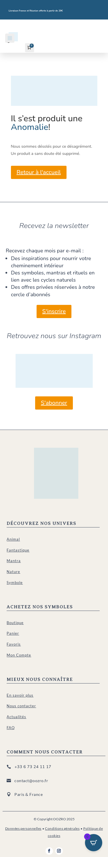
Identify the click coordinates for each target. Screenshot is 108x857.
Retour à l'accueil (39, 172)
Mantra (14, 560)
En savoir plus (20, 695)
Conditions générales (62, 828)
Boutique (15, 622)
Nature (13, 571)
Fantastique (18, 550)
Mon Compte (19, 655)
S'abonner (54, 403)
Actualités (16, 716)
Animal (13, 539)
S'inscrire (54, 311)
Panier (13, 633)
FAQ (11, 727)
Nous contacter (21, 706)
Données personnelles (23, 828)
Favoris (14, 644)
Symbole (15, 582)
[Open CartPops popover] (93, 842)
